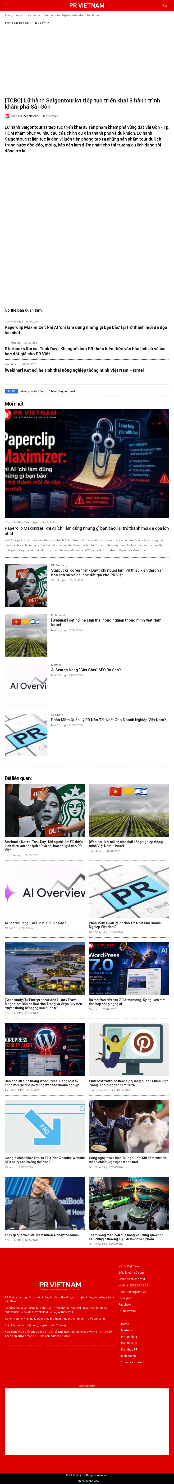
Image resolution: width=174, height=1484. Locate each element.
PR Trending (13, 343)
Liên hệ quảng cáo (87, 1481)
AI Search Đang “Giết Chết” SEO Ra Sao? (86, 670)
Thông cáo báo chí (17, 15)
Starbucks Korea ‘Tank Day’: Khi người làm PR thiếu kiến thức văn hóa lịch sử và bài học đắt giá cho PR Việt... (107, 572)
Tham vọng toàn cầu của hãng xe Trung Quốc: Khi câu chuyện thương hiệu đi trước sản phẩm (127, 1237)
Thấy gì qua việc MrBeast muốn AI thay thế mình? (42, 1235)
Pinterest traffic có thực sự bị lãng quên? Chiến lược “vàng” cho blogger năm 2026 (128, 1083)
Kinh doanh (12, 364)
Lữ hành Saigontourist (61, 391)
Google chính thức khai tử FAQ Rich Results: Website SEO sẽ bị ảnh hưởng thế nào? (45, 1160)
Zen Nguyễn (30, 116)
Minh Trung (58, 630)
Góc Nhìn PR (13, 321)
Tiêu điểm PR (41, 23)
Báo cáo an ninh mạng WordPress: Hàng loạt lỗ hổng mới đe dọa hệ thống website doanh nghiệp (42, 1083)
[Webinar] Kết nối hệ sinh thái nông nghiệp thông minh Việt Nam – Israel (74, 370)
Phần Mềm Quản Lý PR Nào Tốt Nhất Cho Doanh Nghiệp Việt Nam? (108, 720)
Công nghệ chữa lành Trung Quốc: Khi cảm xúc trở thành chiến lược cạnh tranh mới (127, 1160)
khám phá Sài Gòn (32, 391)
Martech (56, 665)
